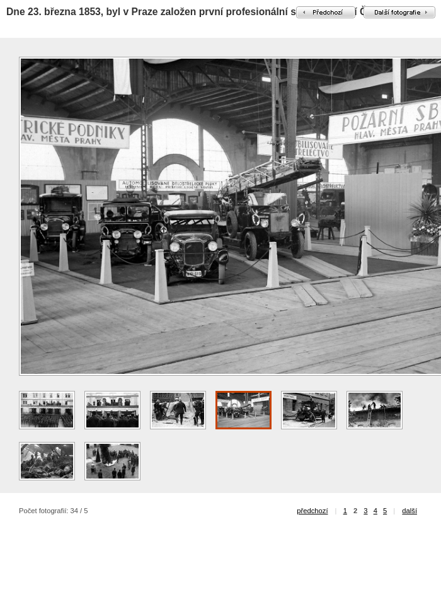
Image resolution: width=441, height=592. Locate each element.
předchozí (312, 510)
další (409, 510)
